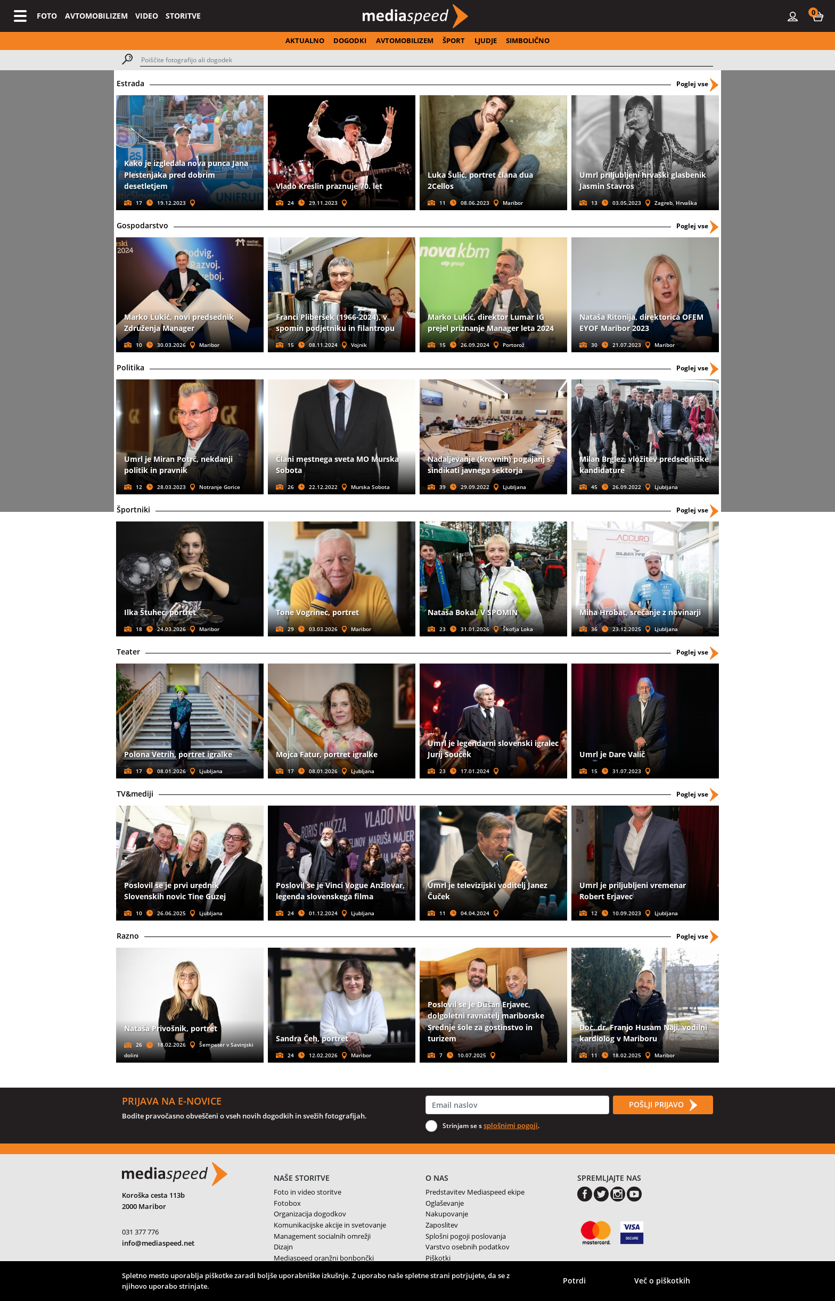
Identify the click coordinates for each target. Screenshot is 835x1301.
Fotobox (287, 1203)
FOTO (47, 16)
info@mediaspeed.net (158, 1243)
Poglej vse (697, 84)
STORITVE (183, 16)
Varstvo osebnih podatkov (467, 1247)
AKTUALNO (304, 40)
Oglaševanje (444, 1203)
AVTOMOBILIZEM (96, 16)
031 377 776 (140, 1232)
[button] (818, 16)
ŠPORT (454, 40)
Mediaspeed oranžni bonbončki (324, 1258)
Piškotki (438, 1258)
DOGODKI (349, 40)
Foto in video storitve (307, 1192)
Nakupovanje (446, 1214)
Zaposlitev (441, 1225)
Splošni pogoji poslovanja (465, 1236)
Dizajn (283, 1247)
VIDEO (146, 16)
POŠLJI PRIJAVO (663, 1105)
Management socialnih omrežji (322, 1236)
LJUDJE (485, 40)
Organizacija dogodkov (310, 1214)
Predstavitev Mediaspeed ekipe (475, 1192)
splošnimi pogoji (511, 1125)
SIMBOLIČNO (528, 40)
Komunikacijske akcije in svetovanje (330, 1225)
